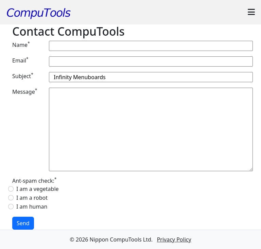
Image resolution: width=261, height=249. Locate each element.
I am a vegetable (37, 189)
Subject (22, 76)
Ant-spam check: (34, 180)
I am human (31, 206)
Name (21, 45)
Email (20, 60)
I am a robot (32, 197)
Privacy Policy (174, 239)
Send (23, 223)
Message (24, 91)
